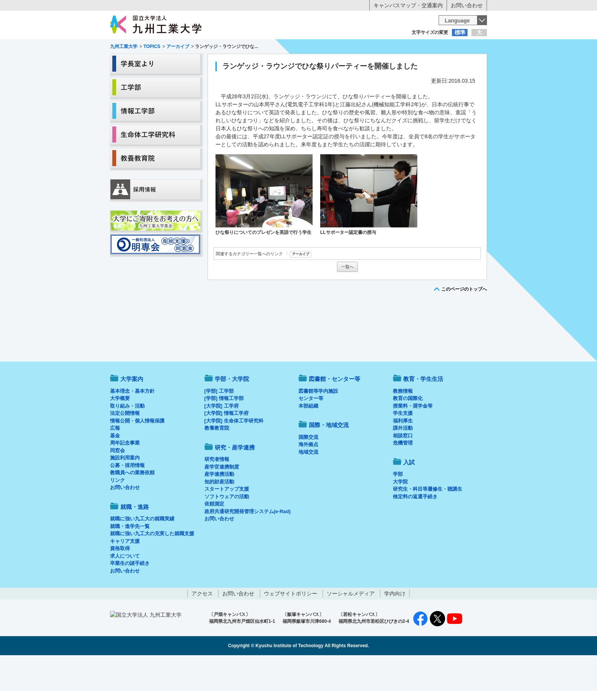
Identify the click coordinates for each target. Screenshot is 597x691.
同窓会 (117, 482)
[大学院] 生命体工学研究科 (233, 452)
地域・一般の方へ (449, 47)
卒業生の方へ (298, 47)
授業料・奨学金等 (413, 437)
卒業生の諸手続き (130, 595)
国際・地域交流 (416, 63)
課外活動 (403, 459)
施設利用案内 (125, 489)
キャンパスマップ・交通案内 (408, 5)
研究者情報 (216, 491)
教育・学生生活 (275, 63)
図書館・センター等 (334, 410)
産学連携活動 (219, 506)
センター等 (310, 430)
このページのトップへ (464, 320)
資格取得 (120, 580)
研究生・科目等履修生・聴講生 (427, 520)
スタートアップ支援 (226, 520)
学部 (398, 506)
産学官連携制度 (221, 498)
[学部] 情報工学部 (224, 430)
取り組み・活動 (127, 437)
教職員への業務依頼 (132, 504)
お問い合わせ (467, 5)
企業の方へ (374, 47)
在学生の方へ (223, 47)
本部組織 (308, 437)
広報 (115, 459)
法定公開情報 (125, 445)
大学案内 (133, 63)
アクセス (202, 625)
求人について (125, 587)
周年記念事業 (125, 474)
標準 (460, 32)
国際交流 (308, 469)
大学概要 (120, 430)
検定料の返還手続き (415, 528)
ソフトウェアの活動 (226, 528)
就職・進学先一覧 (130, 558)
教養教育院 (216, 459)
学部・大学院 (232, 410)
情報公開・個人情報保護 (137, 452)
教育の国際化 (408, 430)
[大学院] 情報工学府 (226, 445)
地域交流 (308, 483)
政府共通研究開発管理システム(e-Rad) (247, 543)
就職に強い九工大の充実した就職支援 (152, 565)
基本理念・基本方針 (132, 422)
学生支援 (403, 445)
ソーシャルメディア (351, 625)
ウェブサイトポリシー (290, 625)
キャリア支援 (125, 573)
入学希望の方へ (148, 47)
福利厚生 (403, 452)
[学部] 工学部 (219, 422)
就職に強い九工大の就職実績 (142, 550)
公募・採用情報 (127, 497)
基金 (115, 467)
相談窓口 (403, 467)
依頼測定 (214, 535)
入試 (463, 63)
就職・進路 (322, 63)
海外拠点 (308, 476)
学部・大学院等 (181, 63)
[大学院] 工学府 (221, 437)
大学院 (400, 513)
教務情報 (403, 422)
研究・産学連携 (369, 63)
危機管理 (403, 474)
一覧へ (347, 298)
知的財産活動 (219, 513)
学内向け (394, 625)
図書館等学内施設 (318, 422)
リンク (117, 512)
